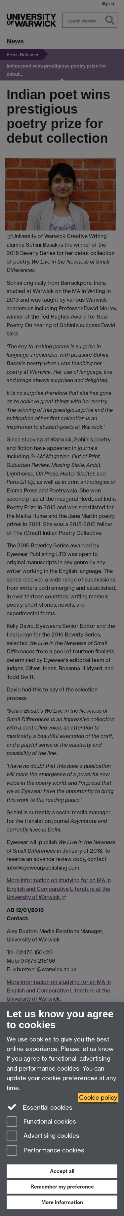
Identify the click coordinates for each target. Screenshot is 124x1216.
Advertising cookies (43, 1136)
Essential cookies (39, 1107)
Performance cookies (45, 1151)
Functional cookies (41, 1122)
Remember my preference (62, 1187)
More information (62, 1202)
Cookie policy (98, 1097)
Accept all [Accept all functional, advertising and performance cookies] (62, 1171)
